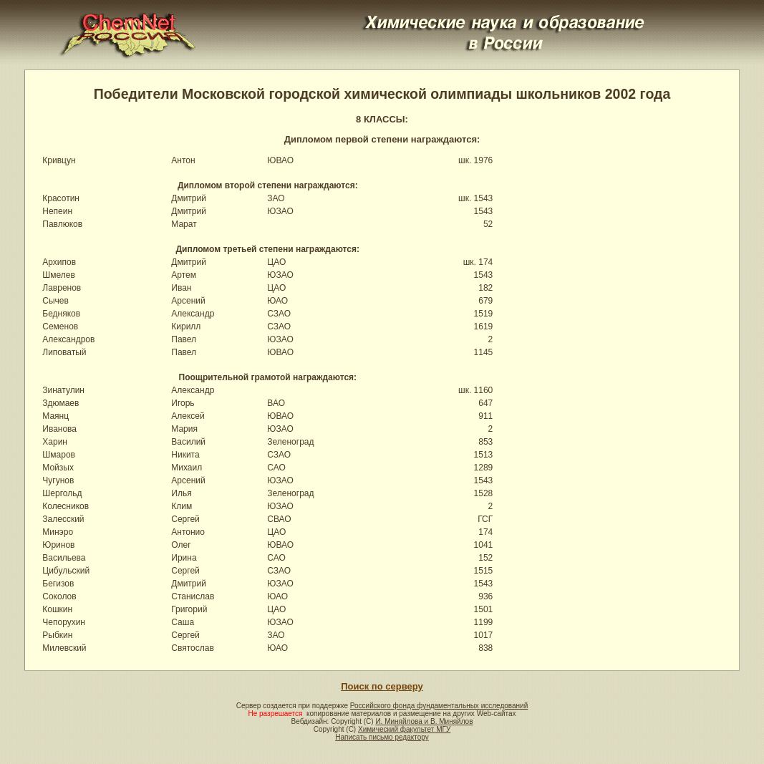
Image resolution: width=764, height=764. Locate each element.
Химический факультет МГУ (404, 729)
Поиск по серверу (381, 686)
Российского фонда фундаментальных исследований (439, 706)
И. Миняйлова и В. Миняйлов (424, 721)
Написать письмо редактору (381, 737)
